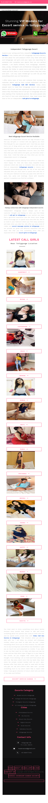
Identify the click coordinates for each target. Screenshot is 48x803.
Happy (24, 547)
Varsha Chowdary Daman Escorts (24, 776)
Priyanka (24, 473)
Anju (24, 351)
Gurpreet (24, 272)
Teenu (24, 523)
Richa (24, 299)
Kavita (24, 621)
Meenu (24, 498)
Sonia (24, 400)
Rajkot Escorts (26, 722)
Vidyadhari (24, 326)
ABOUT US (18, 768)
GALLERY (28, 768)
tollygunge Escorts (25, 732)
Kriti (24, 424)
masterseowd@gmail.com (24, 2)
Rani (24, 596)
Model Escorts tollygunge (25, 695)
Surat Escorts (25, 725)
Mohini (24, 375)
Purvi (24, 449)
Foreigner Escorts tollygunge (25, 702)
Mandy (24, 572)
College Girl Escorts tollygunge (25, 698)
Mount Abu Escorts (25, 719)
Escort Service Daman (24, 679)
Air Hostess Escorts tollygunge (25, 705)
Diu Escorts (26, 716)
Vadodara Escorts (26, 729)
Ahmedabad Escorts (26, 712)
